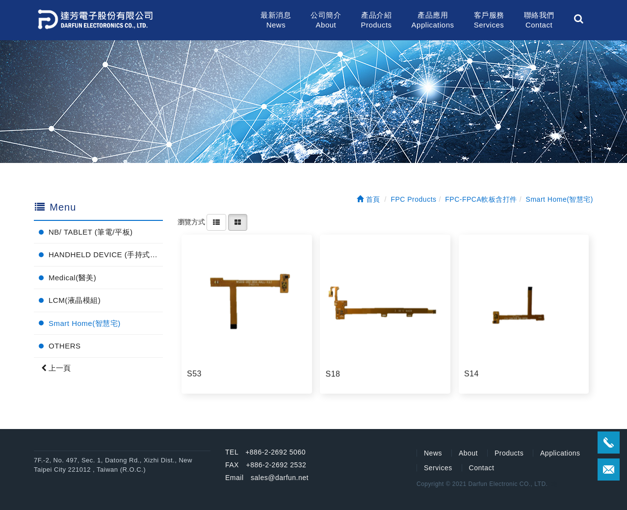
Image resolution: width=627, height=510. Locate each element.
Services (438, 468)
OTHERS (65, 346)
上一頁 (56, 368)
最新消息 (276, 20)
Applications (560, 453)
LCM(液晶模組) (75, 300)
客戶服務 (489, 20)
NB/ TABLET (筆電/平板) (91, 232)
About (468, 453)
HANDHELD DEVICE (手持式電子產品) (106, 254)
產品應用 (433, 20)
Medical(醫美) (72, 277)
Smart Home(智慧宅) (85, 323)
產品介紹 (376, 20)
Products (509, 453)
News (433, 453)
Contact (482, 468)
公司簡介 (326, 20)
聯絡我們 (539, 20)
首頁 (368, 199)
